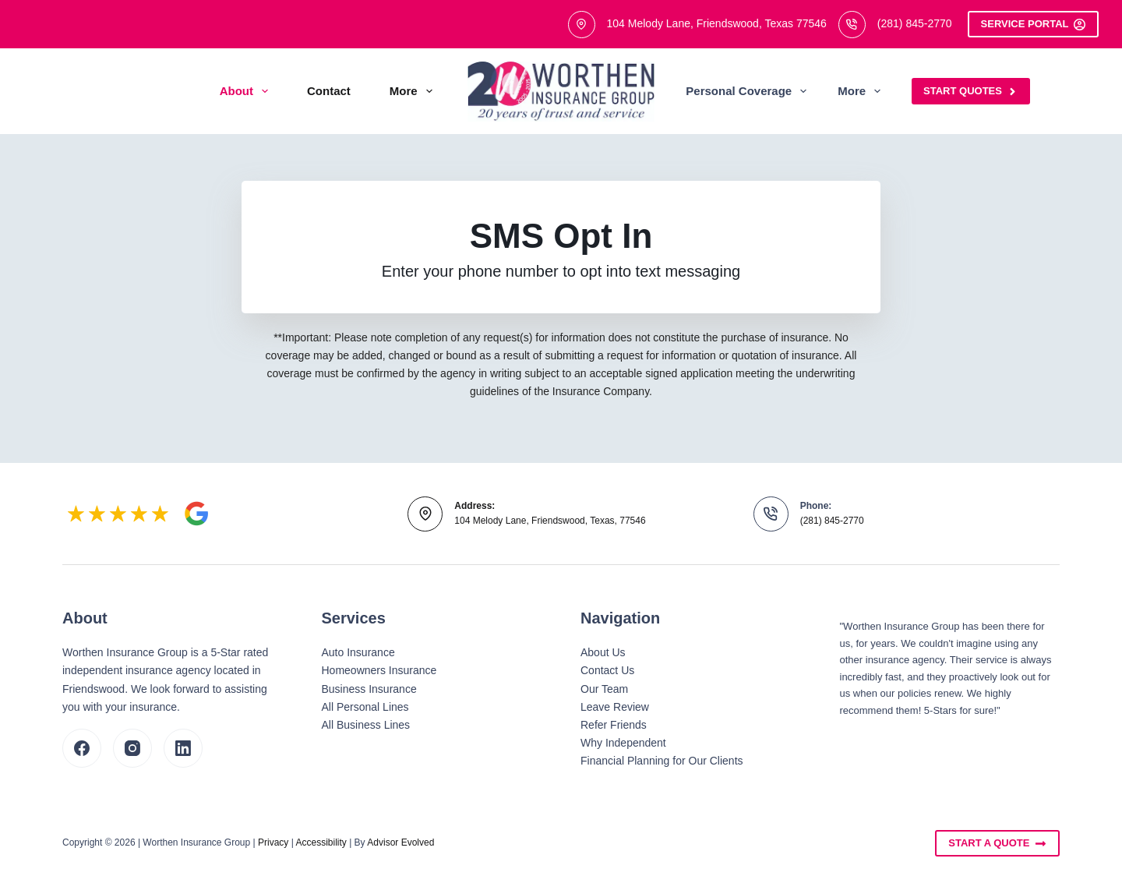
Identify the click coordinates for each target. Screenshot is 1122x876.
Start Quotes (970, 91)
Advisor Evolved (400, 842)
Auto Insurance (358, 652)
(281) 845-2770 (914, 23)
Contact (329, 90)
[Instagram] (132, 748)
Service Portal (1033, 24)
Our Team (604, 689)
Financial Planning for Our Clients (661, 760)
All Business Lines (366, 725)
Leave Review (614, 707)
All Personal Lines (365, 707)
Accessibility (320, 842)
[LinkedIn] (183, 748)
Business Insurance (369, 689)
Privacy (273, 842)
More (414, 91)
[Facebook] (81, 748)
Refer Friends (613, 725)
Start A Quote (997, 843)
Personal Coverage (749, 91)
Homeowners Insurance (379, 670)
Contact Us (607, 670)
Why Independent (623, 742)
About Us (603, 652)
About (247, 91)
